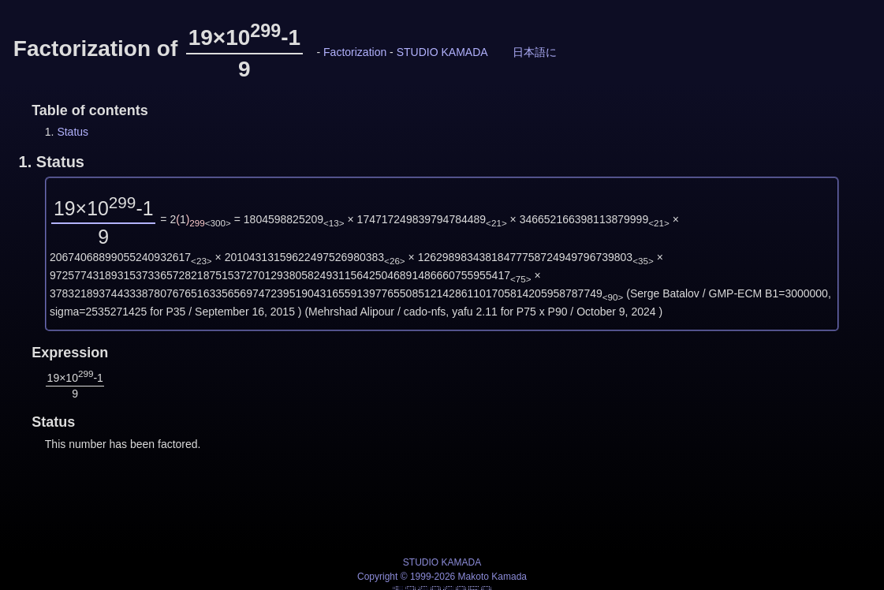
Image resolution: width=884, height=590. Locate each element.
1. (51, 161)
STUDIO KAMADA (442, 52)
